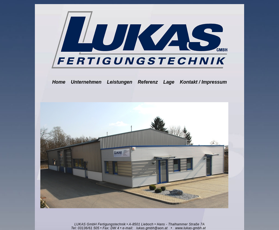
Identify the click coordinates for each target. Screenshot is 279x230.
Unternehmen (86, 82)
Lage (168, 82)
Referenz (148, 82)
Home (58, 82)
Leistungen (119, 82)
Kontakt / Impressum (203, 82)
